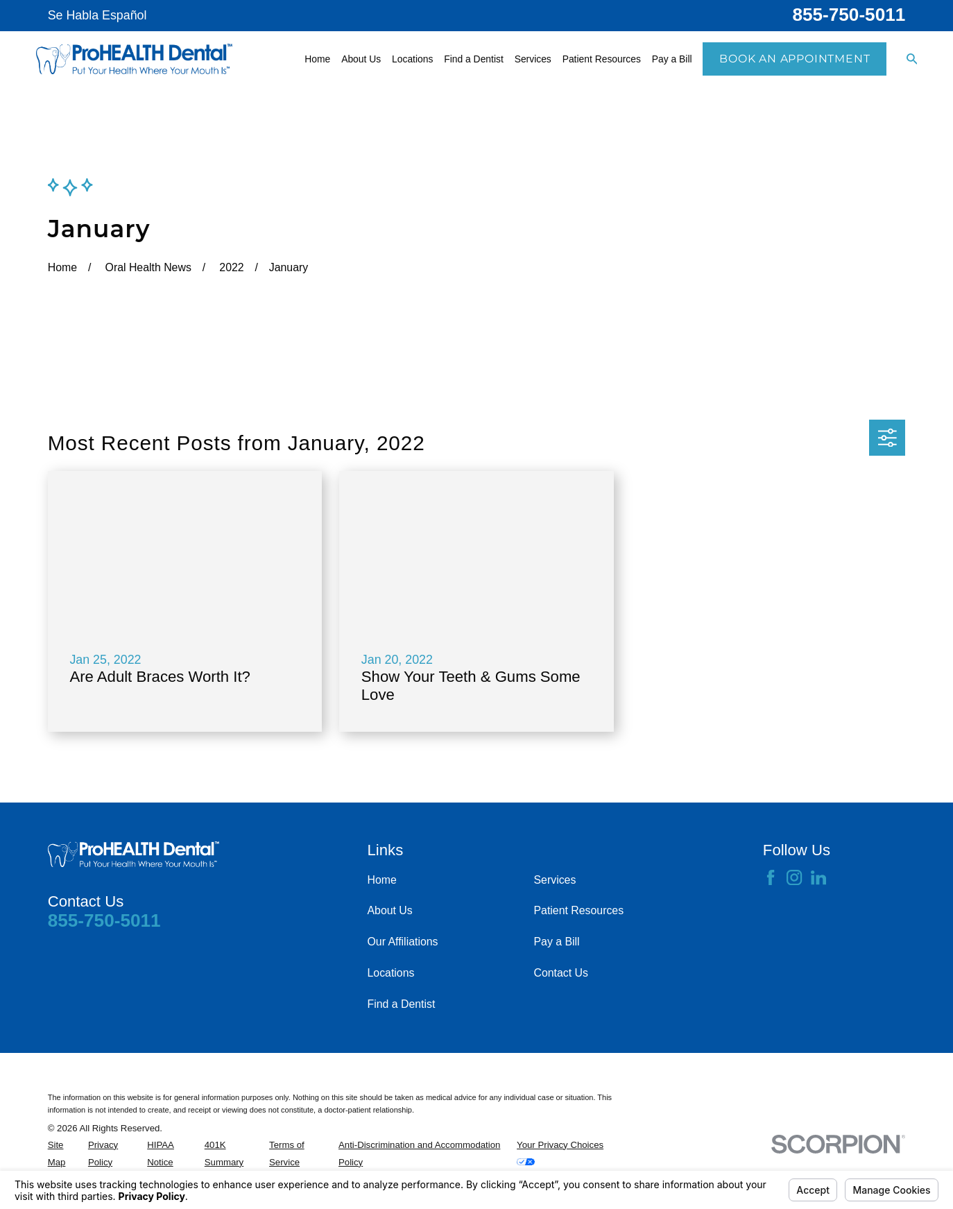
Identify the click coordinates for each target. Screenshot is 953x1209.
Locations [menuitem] (412, 59)
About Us (390, 910)
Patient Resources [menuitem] (602, 59)
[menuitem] (64, 1153)
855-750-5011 (848, 14)
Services (555, 880)
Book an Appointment (794, 58)
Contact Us (561, 973)
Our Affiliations (403, 942)
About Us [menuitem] (361, 59)
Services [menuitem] (533, 59)
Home (382, 880)
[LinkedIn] (818, 877)
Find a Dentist (402, 1004)
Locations (391, 973)
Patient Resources (579, 910)
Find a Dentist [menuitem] (474, 59)
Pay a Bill (557, 942)
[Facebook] (770, 877)
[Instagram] (794, 877)
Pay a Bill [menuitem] (672, 59)
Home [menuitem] (317, 59)
